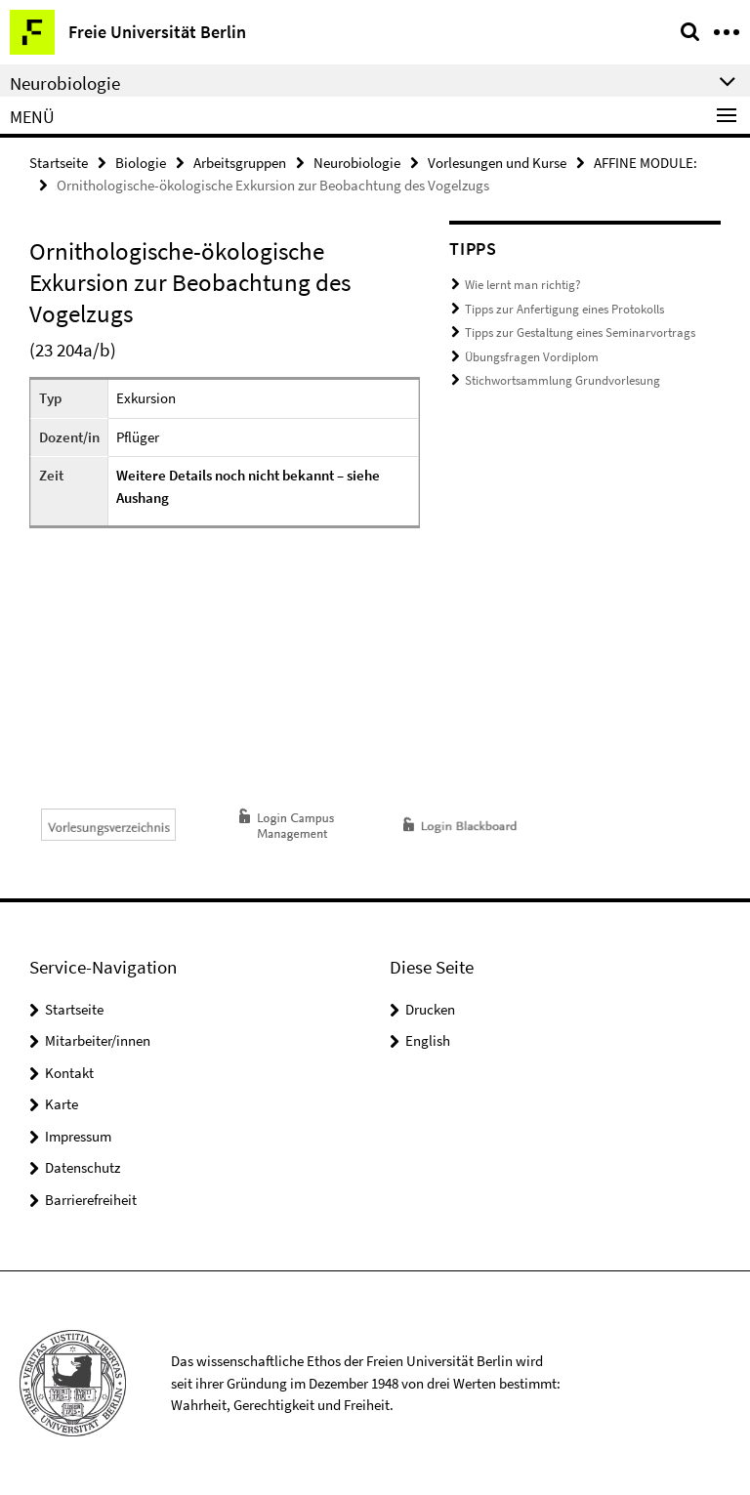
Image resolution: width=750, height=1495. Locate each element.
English (427, 1040)
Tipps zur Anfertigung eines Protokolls (564, 309)
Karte (61, 1104)
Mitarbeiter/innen (97, 1040)
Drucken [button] (430, 1009)
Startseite (58, 162)
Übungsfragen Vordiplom (532, 357)
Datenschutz (82, 1167)
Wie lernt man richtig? (523, 284)
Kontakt (69, 1072)
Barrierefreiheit (91, 1199)
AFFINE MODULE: (645, 162)
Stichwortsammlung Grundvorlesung (562, 380)
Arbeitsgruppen (239, 162)
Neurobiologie (356, 162)
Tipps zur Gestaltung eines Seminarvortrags (580, 332)
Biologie (140, 162)
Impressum (78, 1136)
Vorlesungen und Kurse (497, 162)
